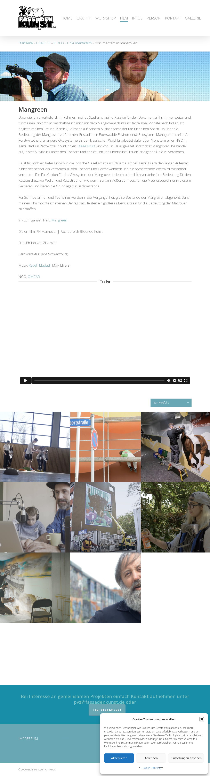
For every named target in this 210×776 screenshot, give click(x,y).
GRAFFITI (43, 43)
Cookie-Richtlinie (152, 768)
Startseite (25, 43)
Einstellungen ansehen (186, 758)
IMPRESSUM (28, 738)
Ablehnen (151, 758)
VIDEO (59, 43)
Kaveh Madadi (39, 327)
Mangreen (59, 282)
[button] (202, 719)
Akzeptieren (119, 758)
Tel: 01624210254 (107, 710)
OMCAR (34, 338)
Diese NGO (86, 207)
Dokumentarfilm (79, 43)
